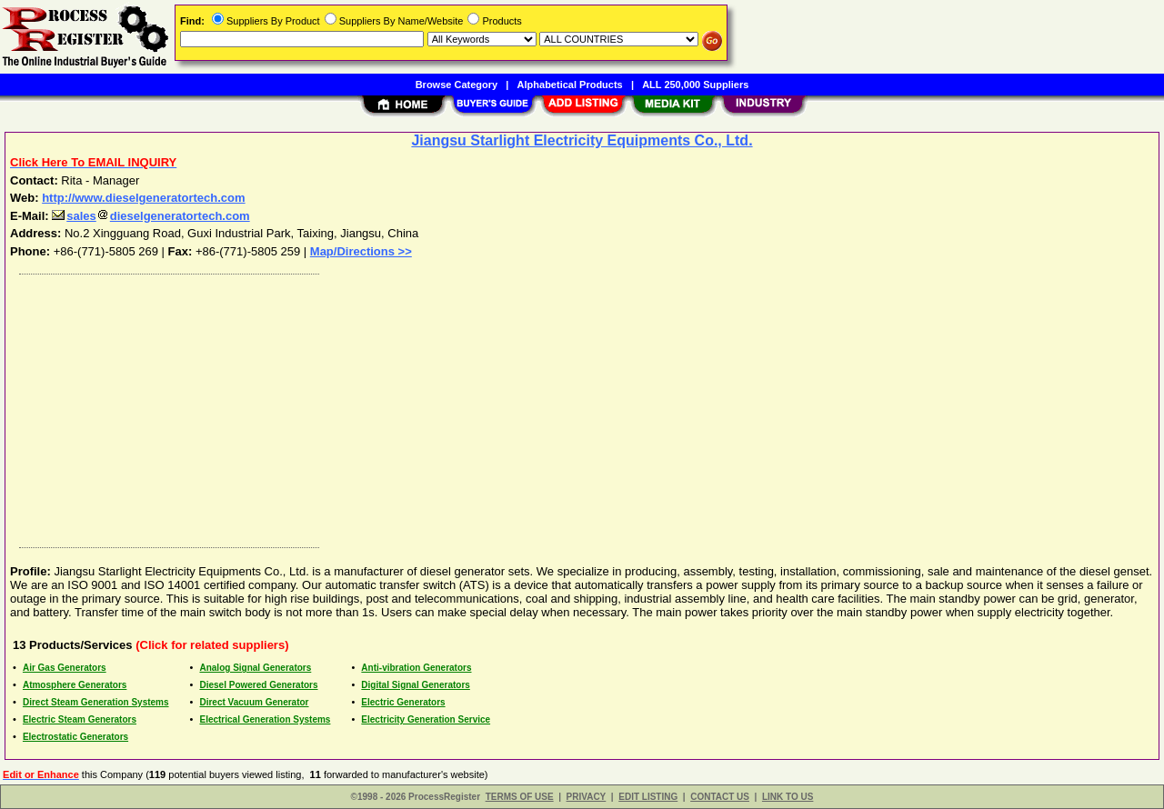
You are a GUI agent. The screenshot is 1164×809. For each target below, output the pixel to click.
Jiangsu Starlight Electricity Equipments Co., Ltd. (581, 140)
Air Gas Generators (64, 668)
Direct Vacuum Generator (253, 702)
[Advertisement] (557, 406)
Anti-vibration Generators (416, 668)
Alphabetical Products (570, 84)
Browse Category (456, 84)
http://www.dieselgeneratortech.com (143, 198)
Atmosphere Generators (74, 685)
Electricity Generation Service (425, 719)
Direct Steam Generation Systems (96, 702)
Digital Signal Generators (415, 685)
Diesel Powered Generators (258, 685)
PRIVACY (587, 797)
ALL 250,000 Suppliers (695, 84)
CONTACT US (719, 797)
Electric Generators (403, 702)
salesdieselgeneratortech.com (150, 216)
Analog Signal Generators (255, 668)
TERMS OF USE (520, 797)
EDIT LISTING (647, 797)
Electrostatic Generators (75, 737)
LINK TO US (787, 797)
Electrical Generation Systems (264, 719)
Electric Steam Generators (79, 719)
